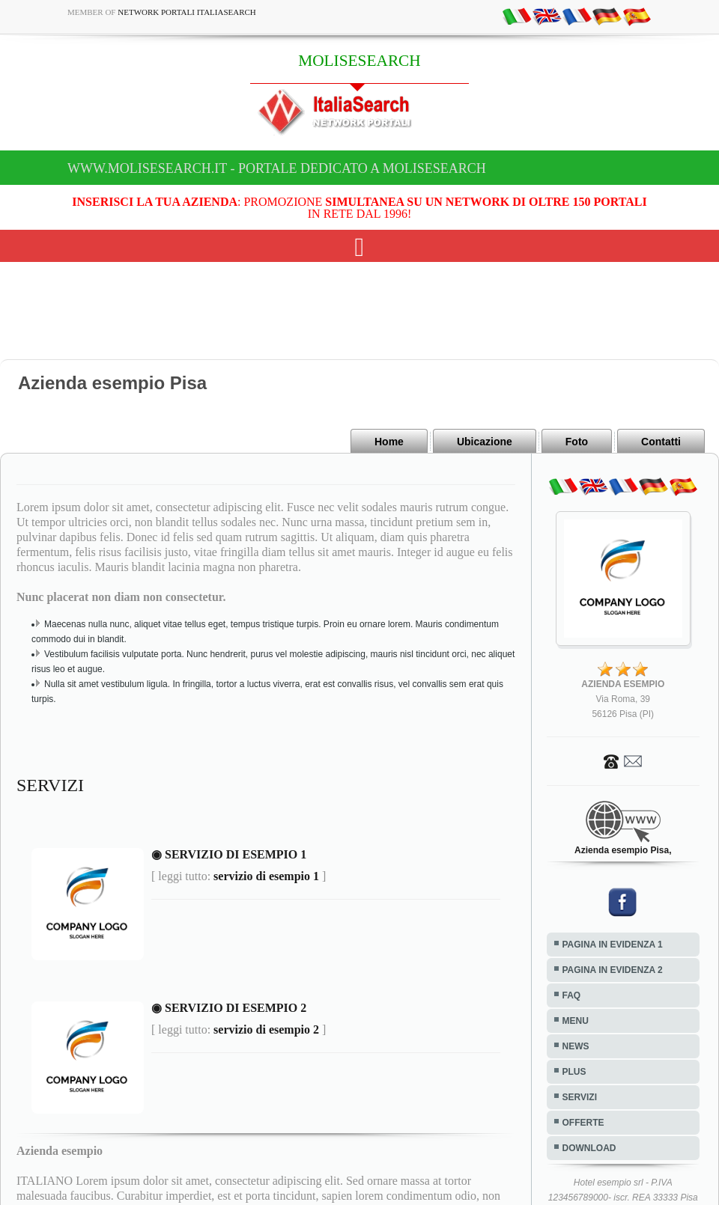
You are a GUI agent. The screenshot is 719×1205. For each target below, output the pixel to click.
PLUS (574, 1072)
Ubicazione (484, 442)
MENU (575, 1021)
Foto (576, 442)
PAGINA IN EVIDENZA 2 (612, 970)
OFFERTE (583, 1122)
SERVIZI (579, 1097)
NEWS (575, 1046)
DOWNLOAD (589, 1148)
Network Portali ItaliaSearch (187, 11)
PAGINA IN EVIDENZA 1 (612, 944)
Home (389, 442)
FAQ (571, 995)
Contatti (661, 442)
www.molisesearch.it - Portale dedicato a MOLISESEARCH (276, 168)
